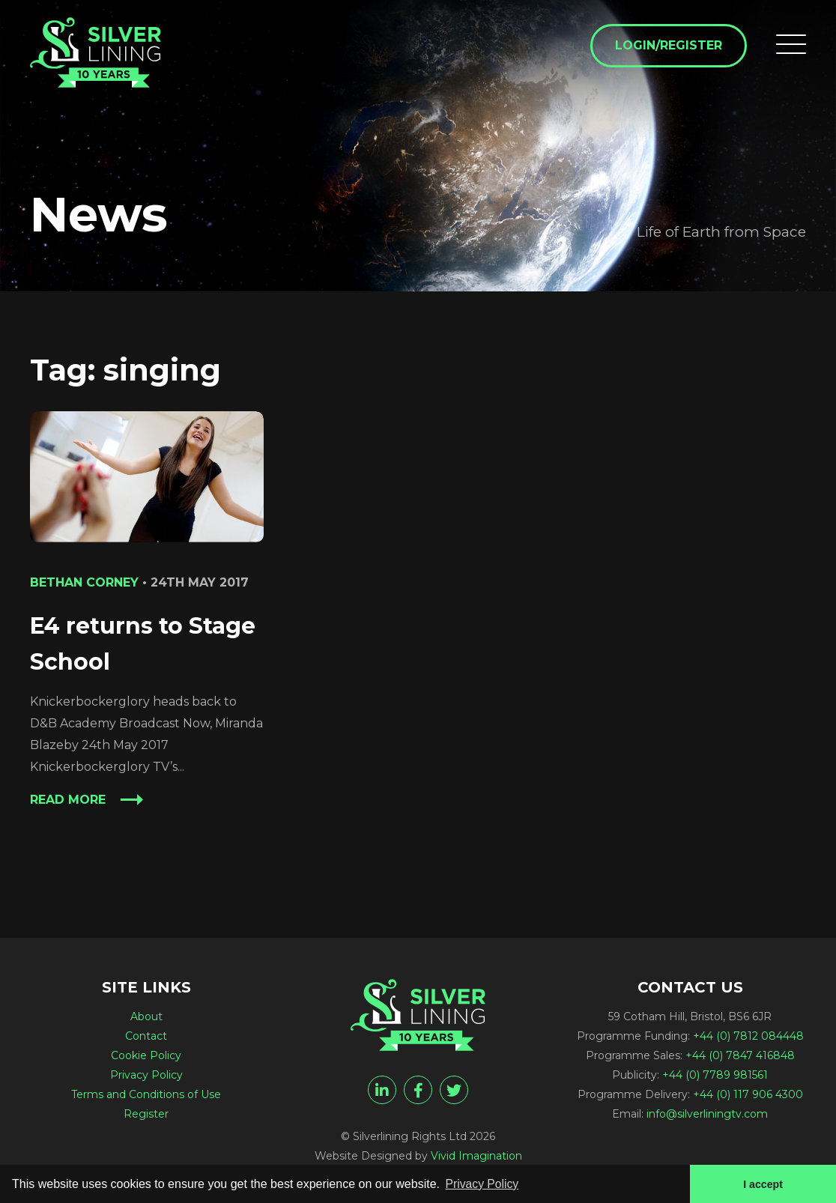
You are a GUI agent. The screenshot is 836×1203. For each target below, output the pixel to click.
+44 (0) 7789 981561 (715, 1075)
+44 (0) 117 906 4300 (748, 1094)
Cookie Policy (146, 1055)
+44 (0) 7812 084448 (748, 1036)
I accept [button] (762, 1184)
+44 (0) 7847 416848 (740, 1055)
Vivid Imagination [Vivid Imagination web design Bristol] (476, 1156)
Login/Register (667, 46)
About (146, 1016)
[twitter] (454, 1090)
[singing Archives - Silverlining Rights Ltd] (97, 54)
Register (146, 1114)
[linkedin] (382, 1090)
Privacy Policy (146, 1075)
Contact (146, 1036)
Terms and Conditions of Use (146, 1094)
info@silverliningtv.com (707, 1114)
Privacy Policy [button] (483, 1183)
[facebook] (418, 1090)
